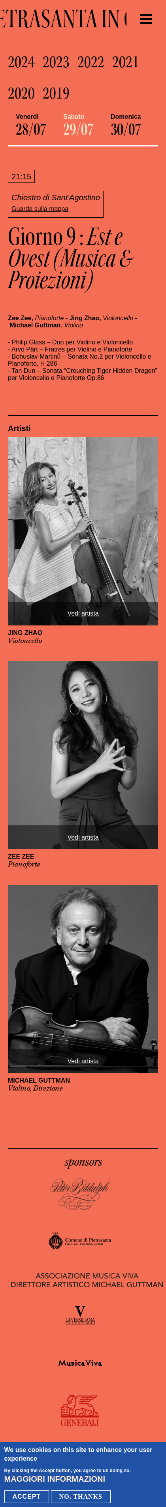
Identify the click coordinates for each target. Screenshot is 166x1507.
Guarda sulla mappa (39, 208)
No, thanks (80, 1496)
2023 (56, 62)
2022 (90, 62)
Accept (27, 1496)
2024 (21, 62)
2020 (21, 93)
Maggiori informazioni (55, 1479)
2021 (125, 62)
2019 (56, 93)
